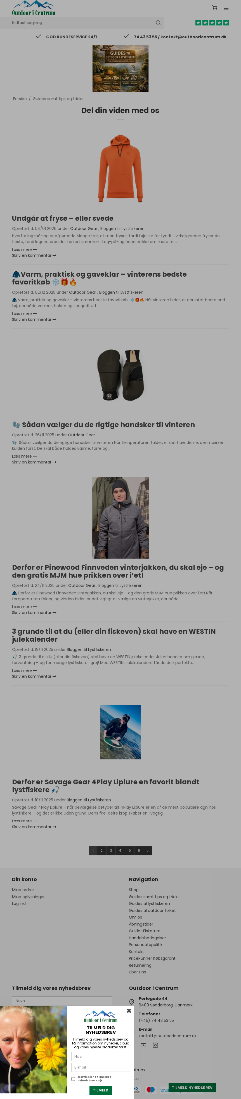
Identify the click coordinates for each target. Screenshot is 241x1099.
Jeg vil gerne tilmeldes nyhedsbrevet (94, 1078)
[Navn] (100, 1056)
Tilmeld (100, 1090)
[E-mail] (100, 1067)
